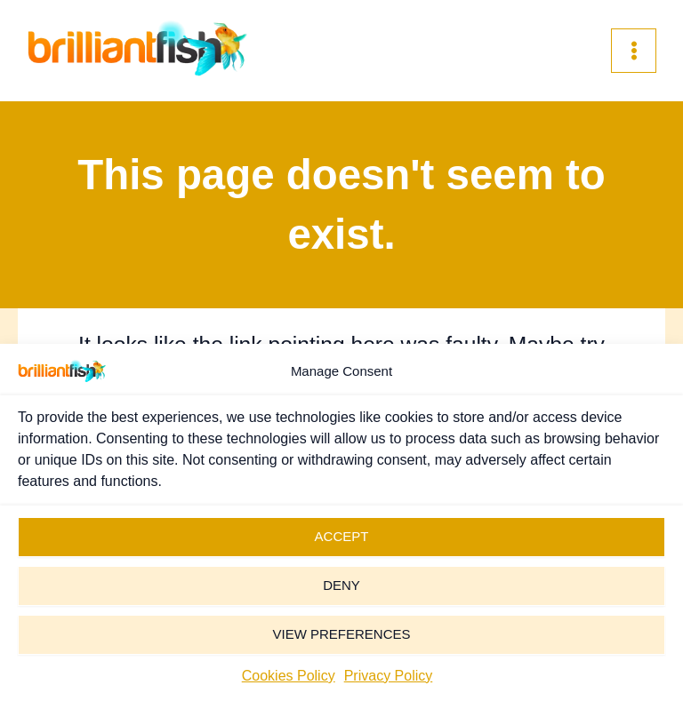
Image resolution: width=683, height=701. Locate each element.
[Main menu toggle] (633, 51)
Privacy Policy (388, 675)
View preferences (341, 633)
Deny (341, 585)
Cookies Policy (288, 675)
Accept (342, 536)
